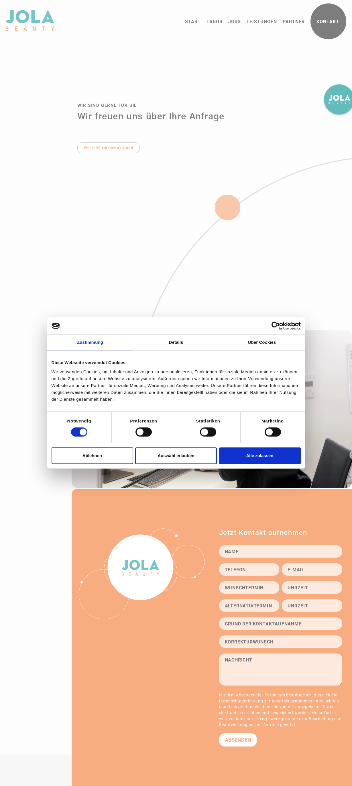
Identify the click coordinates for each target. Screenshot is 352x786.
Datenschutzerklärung (241, 701)
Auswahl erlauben (176, 455)
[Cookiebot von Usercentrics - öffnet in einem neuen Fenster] (276, 325)
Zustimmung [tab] (90, 342)
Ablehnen (92, 455)
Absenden (238, 739)
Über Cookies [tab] (262, 342)
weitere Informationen (108, 147)
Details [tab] (176, 342)
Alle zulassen (259, 455)
